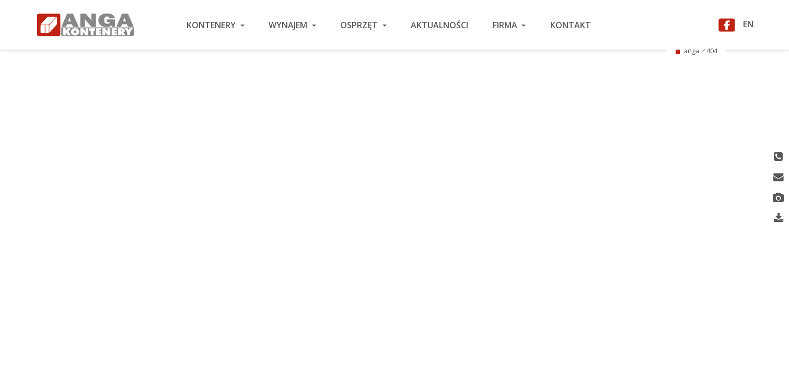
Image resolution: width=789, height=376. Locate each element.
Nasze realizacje (778, 198)
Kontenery (212, 25)
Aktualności (439, 25)
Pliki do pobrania (778, 219)
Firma (506, 25)
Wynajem (289, 25)
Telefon (778, 157)
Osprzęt (360, 25)
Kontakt (570, 25)
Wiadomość (778, 177)
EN (748, 23)
